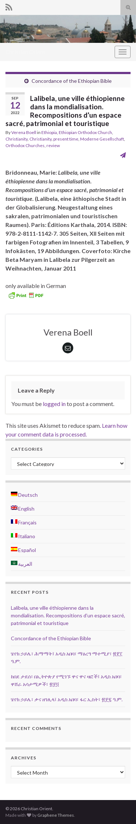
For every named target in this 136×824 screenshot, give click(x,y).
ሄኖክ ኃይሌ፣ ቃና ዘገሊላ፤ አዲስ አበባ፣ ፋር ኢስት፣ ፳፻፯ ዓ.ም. (67, 699)
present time (65, 139)
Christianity (16, 139)
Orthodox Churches (25, 145)
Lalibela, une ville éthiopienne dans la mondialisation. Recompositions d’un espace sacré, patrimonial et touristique (68, 615)
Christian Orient (25, 51)
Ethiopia (49, 132)
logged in (54, 403)
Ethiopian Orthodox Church (85, 132)
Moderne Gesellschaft (102, 139)
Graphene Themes (55, 815)
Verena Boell (23, 132)
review (53, 145)
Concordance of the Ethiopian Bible (72, 81)
